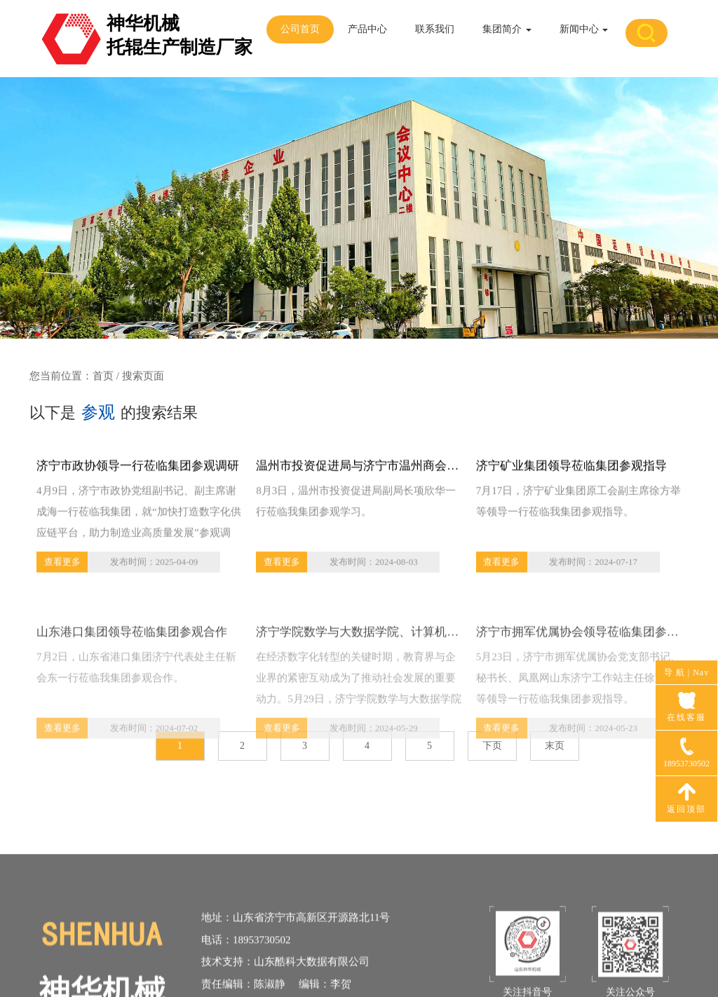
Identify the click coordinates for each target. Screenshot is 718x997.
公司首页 (300, 29)
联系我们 (434, 29)
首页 (103, 376)
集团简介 (506, 29)
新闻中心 (584, 29)
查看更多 (62, 564)
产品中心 (367, 29)
